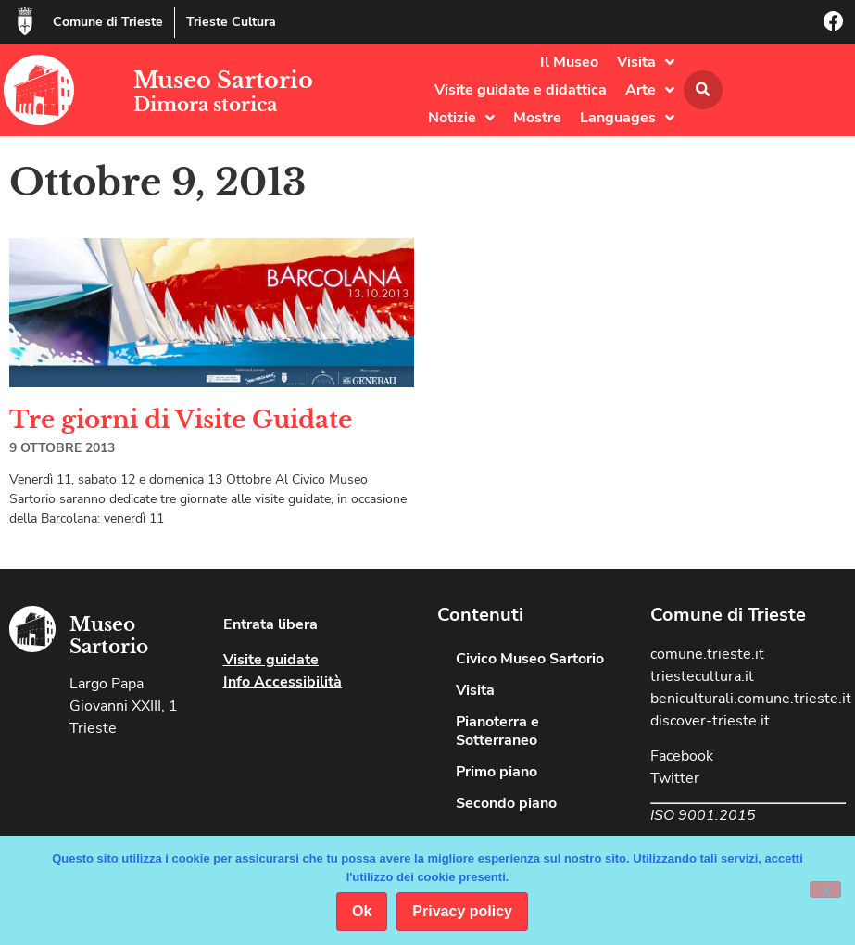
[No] (825, 889)
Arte (649, 90)
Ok (361, 911)
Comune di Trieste (108, 22)
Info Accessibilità (282, 682)
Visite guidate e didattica (520, 90)
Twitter (674, 778)
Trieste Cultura (231, 22)
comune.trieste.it (707, 654)
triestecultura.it (702, 676)
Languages (627, 118)
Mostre (537, 117)
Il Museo (569, 62)
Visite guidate (271, 659)
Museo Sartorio (223, 80)
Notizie (461, 118)
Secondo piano (506, 803)
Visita (645, 62)
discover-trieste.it (710, 721)
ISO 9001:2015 (703, 815)
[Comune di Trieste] (25, 21)
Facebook (681, 756)
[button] (703, 89)
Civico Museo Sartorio (530, 659)
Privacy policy (462, 911)
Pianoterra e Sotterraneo (497, 731)
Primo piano (496, 772)
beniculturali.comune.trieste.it (750, 698)
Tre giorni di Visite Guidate (180, 420)
